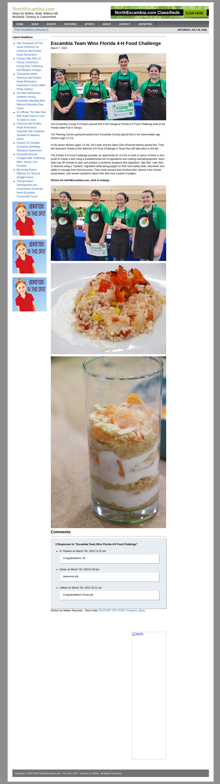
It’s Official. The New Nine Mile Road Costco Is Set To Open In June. (31, 116)
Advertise (145, 24)
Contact (124, 24)
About (107, 24)
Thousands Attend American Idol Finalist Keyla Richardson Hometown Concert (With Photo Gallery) (31, 81)
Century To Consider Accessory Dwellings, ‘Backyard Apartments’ (29, 146)
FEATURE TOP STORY (112, 610)
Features (70, 24)
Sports (89, 24)
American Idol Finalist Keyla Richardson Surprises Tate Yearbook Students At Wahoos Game (30, 131)
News (34, 24)
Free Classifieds (24, 29)
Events (51, 24)
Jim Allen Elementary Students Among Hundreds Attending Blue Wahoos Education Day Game (31, 101)
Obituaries (41, 29)
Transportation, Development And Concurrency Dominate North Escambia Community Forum (30, 189)
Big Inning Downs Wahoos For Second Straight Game (28, 173)
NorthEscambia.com (50, 773)
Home (19, 24)
